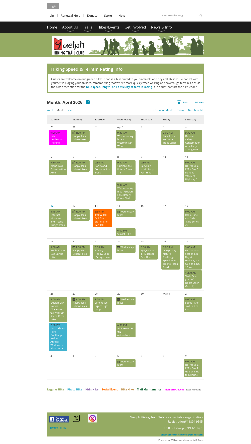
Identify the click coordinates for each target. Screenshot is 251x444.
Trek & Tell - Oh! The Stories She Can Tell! (101, 220)
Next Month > (196, 110)
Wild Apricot (176, 440)
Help (121, 16)
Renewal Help (70, 16)
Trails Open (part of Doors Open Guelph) (192, 281)
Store (108, 16)
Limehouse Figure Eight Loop (101, 306)
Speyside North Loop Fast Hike (147, 169)
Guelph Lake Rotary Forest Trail (125, 169)
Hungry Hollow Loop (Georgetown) (102, 254)
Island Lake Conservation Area (58, 169)
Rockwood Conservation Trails (102, 169)
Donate (92, 16)
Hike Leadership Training (56, 139)
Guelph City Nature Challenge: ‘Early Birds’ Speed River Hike (57, 311)
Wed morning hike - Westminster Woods (125, 141)
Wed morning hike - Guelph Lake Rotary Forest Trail (125, 193)
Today (180, 110)
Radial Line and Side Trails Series (169, 139)
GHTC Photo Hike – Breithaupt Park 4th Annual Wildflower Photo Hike (57, 338)
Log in (52, 6)
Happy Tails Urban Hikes (80, 137)
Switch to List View (193, 102)
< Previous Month (163, 110)
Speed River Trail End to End (192, 306)
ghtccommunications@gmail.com (182, 434)
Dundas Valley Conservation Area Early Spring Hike (192, 142)
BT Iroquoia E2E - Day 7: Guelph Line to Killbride (192, 369)
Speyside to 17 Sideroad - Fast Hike (148, 254)
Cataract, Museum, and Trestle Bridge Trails (57, 220)
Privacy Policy (57, 427)
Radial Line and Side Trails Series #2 (192, 220)
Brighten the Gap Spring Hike (57, 254)
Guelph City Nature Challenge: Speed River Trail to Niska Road (170, 259)
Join (51, 16)
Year (70, 110)
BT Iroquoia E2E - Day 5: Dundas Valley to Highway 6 (192, 172)
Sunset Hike (124, 234)
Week (50, 110)
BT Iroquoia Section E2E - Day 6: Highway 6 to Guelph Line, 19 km (192, 259)
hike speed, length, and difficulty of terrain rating (119, 87)
